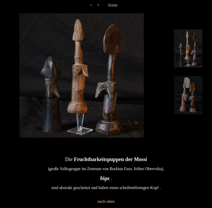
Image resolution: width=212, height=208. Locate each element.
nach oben (105, 201)
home (113, 5)
